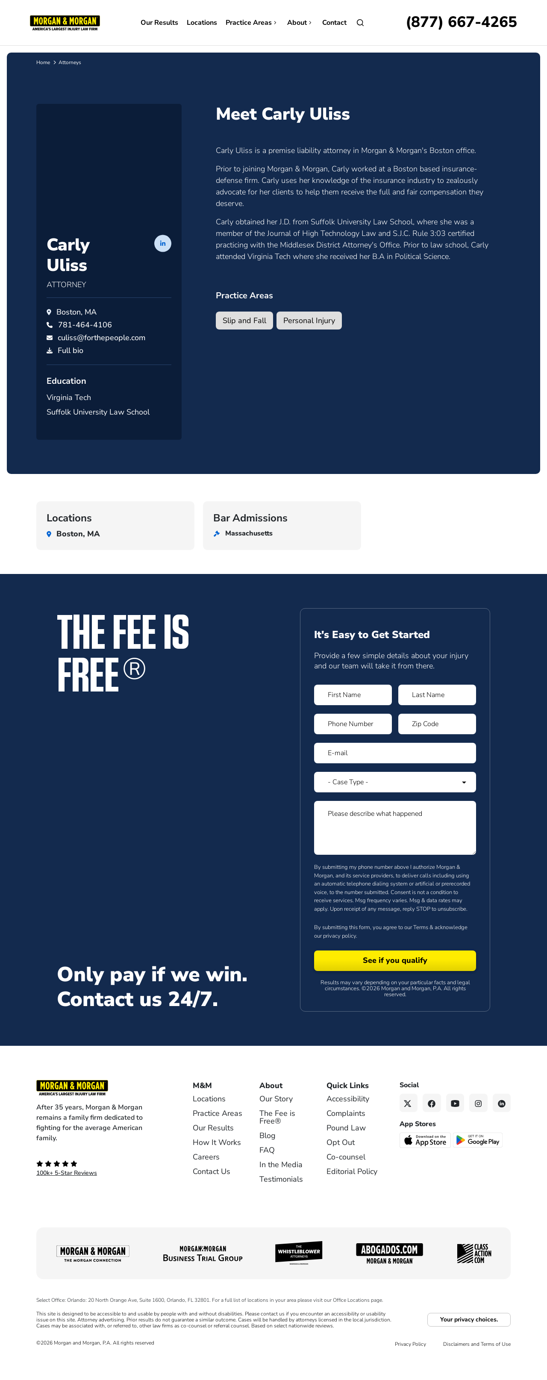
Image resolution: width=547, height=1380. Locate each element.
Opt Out (340, 1158)
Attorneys (70, 62)
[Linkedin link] (502, 1119)
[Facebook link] (432, 1119)
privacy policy (339, 952)
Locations (202, 22)
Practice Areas (252, 22)
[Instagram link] (478, 1119)
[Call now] (461, 22)
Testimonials (281, 1195)
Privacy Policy (410, 1360)
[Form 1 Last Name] (437, 711)
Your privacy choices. (469, 1336)
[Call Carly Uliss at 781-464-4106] (85, 341)
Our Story (276, 1115)
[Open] (360, 23)
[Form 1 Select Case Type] (395, 798)
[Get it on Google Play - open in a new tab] (478, 1155)
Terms (420, 943)
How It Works (217, 1158)
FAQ (267, 1166)
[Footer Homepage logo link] (100, 1104)
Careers (206, 1173)
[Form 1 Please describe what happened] (395, 844)
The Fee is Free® (277, 1133)
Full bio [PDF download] (70, 367)
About (300, 22)
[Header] (65, 22)
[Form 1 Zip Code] (437, 740)
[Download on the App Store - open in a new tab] (426, 1155)
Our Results (159, 22)
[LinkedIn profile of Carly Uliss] (162, 259)
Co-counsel (345, 1173)
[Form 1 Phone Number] (353, 740)
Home (43, 62)
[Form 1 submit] (395, 977)
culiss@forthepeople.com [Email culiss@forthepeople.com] (102, 354)
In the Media (281, 1181)
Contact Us (211, 1188)
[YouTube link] (455, 1119)
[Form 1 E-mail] (395, 769)
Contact (334, 22)
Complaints (345, 1129)
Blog (267, 1152)
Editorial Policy (351, 1188)
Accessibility (347, 1115)
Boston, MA (76, 328)
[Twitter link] (409, 1119)
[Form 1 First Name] (353, 711)
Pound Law (346, 1144)
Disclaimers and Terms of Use (477, 1360)
